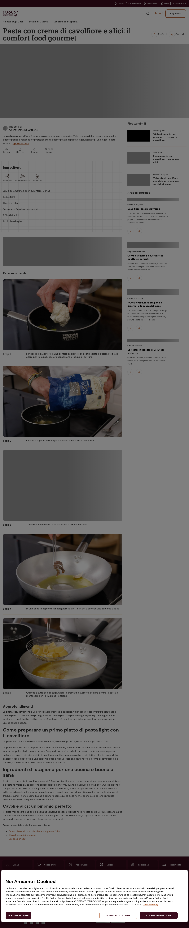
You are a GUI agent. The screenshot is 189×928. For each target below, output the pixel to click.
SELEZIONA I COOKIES (18, 915)
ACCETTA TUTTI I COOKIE (158, 915)
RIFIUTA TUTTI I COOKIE (118, 915)
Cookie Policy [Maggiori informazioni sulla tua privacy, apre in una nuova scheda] (150, 904)
